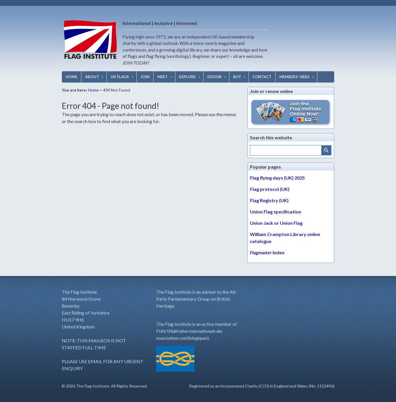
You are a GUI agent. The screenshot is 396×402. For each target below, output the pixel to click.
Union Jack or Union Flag (276, 223)
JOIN (145, 76)
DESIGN (214, 76)
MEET (162, 76)
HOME (71, 76)
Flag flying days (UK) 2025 (277, 177)
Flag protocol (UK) (269, 189)
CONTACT (262, 76)
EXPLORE (187, 76)
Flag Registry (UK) (269, 200)
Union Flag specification (275, 211)
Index (267, 252)
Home (93, 89)
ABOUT (92, 76)
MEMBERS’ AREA (294, 76)
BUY (237, 76)
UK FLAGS (120, 76)
